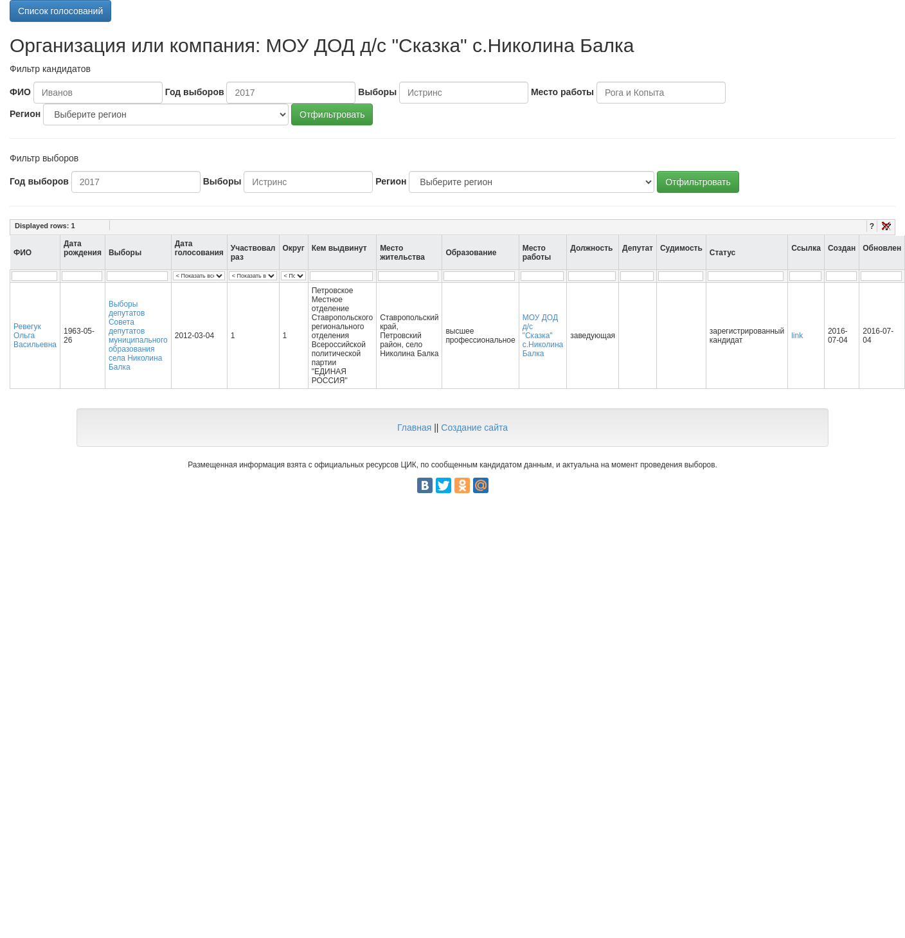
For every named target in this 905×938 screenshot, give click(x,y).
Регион (25, 114)
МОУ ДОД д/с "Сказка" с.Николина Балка (543, 335)
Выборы (377, 92)
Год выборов (194, 92)
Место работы (562, 92)
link (797, 335)
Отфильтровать (332, 114)
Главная (414, 427)
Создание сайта (474, 427)
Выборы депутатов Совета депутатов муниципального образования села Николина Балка (138, 336)
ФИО (20, 92)
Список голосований (60, 11)
